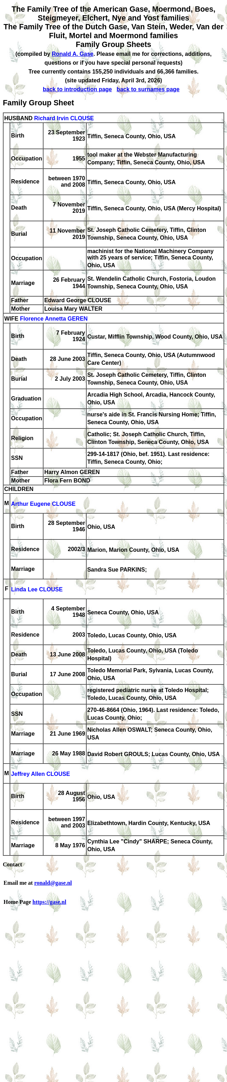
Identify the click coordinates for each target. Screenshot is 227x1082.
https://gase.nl (49, 902)
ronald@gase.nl (53, 883)
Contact (12, 864)
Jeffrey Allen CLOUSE (40, 774)
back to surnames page (148, 89)
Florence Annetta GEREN (53, 319)
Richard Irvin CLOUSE (64, 118)
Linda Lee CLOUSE (37, 589)
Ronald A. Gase (73, 54)
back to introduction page (77, 89)
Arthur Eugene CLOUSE (43, 504)
